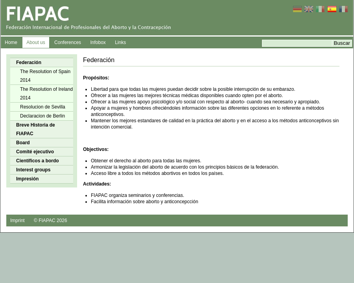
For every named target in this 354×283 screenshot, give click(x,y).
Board (23, 142)
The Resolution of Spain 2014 (45, 76)
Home (11, 42)
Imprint (17, 220)
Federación (28, 62)
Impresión (27, 179)
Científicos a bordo (37, 161)
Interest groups (33, 170)
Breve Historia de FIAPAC (35, 129)
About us (35, 42)
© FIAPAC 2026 (50, 220)
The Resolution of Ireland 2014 (46, 93)
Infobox (97, 42)
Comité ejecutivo (35, 151)
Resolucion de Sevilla (42, 107)
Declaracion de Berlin (42, 116)
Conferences (67, 42)
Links (120, 42)
